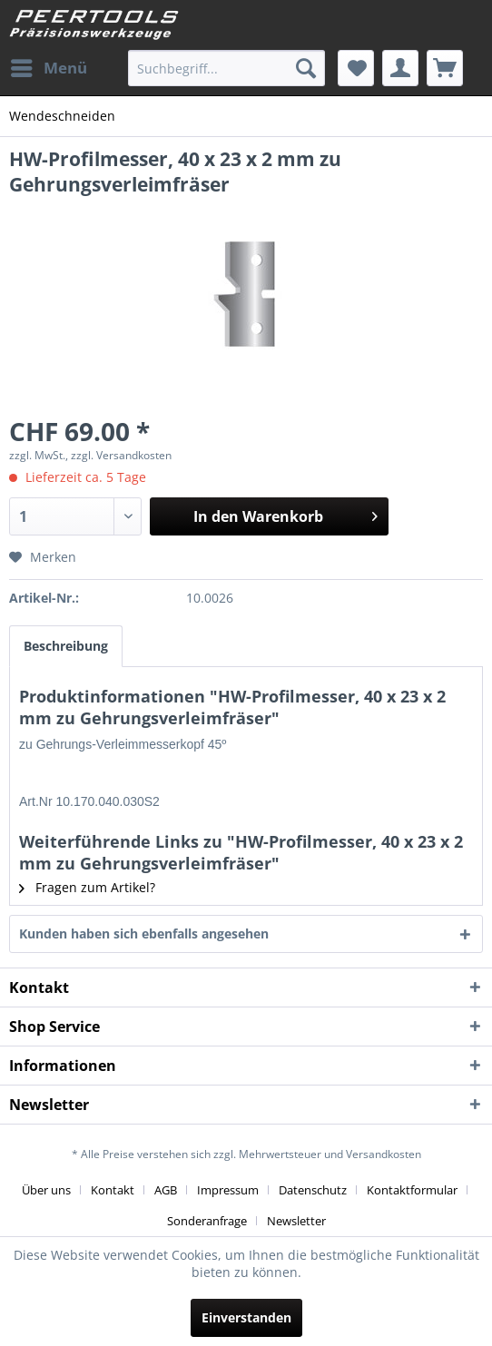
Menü (49, 66)
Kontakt (112, 1190)
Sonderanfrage (207, 1221)
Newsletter (296, 1221)
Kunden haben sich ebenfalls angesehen (144, 933)
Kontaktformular (412, 1190)
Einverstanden (246, 1317)
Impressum (228, 1190)
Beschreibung (66, 645)
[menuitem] (48, 68)
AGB (165, 1190)
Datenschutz (313, 1190)
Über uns (46, 1190)
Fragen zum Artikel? (87, 887)
